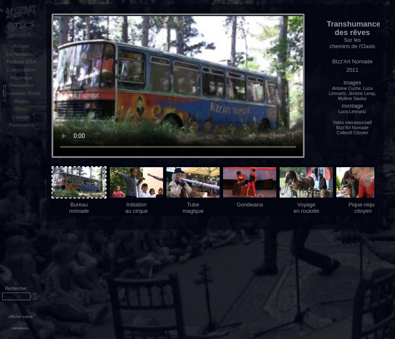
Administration (20, 328)
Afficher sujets (20, 317)
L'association (21, 69)
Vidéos (21, 108)
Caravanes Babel (21, 93)
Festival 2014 (21, 61)
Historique (21, 77)
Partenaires (21, 124)
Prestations (21, 85)
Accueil (22, 46)
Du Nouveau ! (21, 54)
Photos (21, 101)
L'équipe (21, 116)
